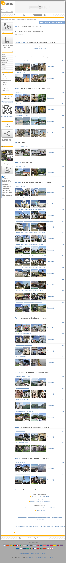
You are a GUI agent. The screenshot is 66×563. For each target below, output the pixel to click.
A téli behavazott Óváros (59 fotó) (23, 197)
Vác (16, 318)
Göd (16, 143)
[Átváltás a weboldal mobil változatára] (7, 40)
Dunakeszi (17, 88)
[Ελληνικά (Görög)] (34, 548)
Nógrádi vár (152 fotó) (20, 431)
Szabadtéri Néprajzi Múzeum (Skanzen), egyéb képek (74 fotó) (29, 302)
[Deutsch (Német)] (7, 545)
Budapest (45, 557)
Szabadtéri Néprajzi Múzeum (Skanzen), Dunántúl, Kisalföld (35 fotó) (30, 232)
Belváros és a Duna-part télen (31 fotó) (24, 345)
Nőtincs (60, 507)
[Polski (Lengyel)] (51, 545)
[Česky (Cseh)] (58, 545)
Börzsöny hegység (43, 507)
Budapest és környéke (16, 19)
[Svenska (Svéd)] (41, 545)
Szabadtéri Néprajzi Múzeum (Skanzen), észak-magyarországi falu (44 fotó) (32, 255)
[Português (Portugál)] (14, 545)
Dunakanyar (23, 19)
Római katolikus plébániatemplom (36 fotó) (25, 103)
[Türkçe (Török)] (37, 548)
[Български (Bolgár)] (27, 548)
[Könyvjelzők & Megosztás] (7, 133)
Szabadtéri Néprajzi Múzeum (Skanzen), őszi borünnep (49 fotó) (29, 290)
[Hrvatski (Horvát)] (21, 548)
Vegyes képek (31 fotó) (20, 166)
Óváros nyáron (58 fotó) (21, 186)
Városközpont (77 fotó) (20, 92)
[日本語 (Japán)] (48, 548)
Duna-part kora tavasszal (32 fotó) (23, 127)
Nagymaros (18, 162)
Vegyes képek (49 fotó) (20, 72)
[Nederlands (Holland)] (34, 545)
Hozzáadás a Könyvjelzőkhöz (7, 116)
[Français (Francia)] (17, 545)
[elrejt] (15, 23)
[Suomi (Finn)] (27, 545)
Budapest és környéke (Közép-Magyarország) (40, 499)
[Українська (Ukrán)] (54, 545)
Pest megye (26, 507)
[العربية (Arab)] (41, 548)
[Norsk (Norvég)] (44, 545)
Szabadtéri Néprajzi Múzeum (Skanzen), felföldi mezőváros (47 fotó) (30, 267)
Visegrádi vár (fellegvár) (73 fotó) (23, 376)
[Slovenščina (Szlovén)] (17, 548)
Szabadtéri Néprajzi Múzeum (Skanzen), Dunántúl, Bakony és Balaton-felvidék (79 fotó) (34, 221)
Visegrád (17, 372)
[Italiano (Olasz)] (21, 545)
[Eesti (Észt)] (31, 545)
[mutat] (15, 532)
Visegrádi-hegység (20, 42)
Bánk (52, 507)
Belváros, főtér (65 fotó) (21, 322)
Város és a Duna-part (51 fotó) (22, 399)
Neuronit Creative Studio (32, 557)
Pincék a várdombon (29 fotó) (22, 442)
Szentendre (18, 182)
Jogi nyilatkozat (26, 553)
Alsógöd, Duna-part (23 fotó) (22, 146)
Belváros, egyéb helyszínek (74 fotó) (23, 333)
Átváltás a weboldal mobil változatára (38, 553)
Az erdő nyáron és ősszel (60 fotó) (23, 474)
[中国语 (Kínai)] (44, 548)
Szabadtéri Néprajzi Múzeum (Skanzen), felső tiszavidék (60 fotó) (29, 279)
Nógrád (17, 427)
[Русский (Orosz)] (48, 545)
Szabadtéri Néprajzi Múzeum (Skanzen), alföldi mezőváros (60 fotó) (30, 209)
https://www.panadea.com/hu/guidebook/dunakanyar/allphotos (7, 102)
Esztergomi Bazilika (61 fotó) (22, 60)
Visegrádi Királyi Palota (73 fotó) (22, 388)
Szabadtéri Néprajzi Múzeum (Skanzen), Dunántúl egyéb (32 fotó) (30, 244)
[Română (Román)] (31, 548)
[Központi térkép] (7, 26)
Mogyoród (40, 557)
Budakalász (40, 510)
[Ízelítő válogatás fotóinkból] (7, 170)
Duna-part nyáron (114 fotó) (22, 115)
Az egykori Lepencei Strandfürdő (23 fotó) (24, 411)
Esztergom (18, 57)
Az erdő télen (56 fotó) (20, 462)
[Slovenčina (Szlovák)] (61, 545)
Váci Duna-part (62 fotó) (21, 356)
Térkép (63, 61)
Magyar (6, 11)
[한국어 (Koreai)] (51, 548)
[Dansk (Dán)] (37, 545)
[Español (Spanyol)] (11, 545)
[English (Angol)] (4, 545)
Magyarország (8, 19)
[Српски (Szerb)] (24, 548)
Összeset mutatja (50, 66)
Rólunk (20, 553)
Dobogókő (40, 48)
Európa (40, 519)
